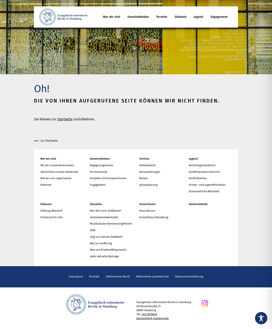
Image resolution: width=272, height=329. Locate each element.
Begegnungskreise (101, 165)
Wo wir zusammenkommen (57, 165)
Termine (161, 17)
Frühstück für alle (51, 217)
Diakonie (181, 17)
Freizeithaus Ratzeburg (153, 217)
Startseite (65, 119)
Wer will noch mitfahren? (105, 210)
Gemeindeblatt (198, 204)
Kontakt (94, 276)
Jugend (198, 17)
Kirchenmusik (98, 171)
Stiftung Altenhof (51, 210)
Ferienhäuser (147, 204)
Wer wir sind (111, 17)
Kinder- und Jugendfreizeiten (207, 184)
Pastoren (46, 184)
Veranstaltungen (149, 171)
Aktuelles (96, 204)
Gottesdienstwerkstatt (104, 217)
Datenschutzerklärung (189, 276)
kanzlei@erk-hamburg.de (152, 318)
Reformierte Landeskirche (152, 276)
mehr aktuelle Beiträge (104, 256)
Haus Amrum (147, 210)
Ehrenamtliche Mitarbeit (204, 191)
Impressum (76, 276)
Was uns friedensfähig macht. (108, 249)
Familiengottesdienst (202, 165)
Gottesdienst (147, 165)
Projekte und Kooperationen (108, 178)
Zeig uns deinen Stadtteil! (106, 236)
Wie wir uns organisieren (56, 178)
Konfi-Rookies (198, 178)
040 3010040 (149, 314)
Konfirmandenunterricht (204, 171)
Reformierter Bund (118, 276)
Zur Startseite (46, 141)
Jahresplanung (148, 184)
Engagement (219, 17)
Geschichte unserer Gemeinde (59, 171)
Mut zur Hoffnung (101, 243)
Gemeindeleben (138, 17)
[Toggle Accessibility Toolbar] (261, 318)
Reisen (143, 178)
